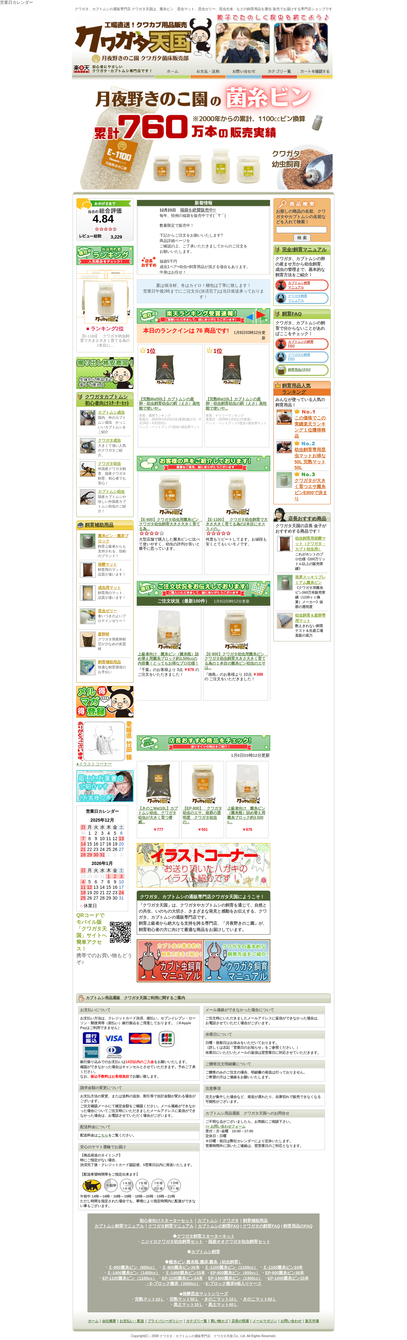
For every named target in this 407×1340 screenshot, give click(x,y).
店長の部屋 (240, 1321)
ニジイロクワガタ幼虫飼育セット (172, 1241)
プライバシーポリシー (165, 1321)
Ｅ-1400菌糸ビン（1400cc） (133, 1272)
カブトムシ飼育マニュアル (119, 1226)
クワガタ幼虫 (109, 463)
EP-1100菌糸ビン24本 (182, 1278)
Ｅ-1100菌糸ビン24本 (283, 1267)
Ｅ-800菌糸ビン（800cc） (132, 1267)
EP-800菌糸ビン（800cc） (235, 1272)
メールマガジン (264, 1321)
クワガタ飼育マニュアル (171, 1226)
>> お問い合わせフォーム (225, 1126)
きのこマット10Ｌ (221, 1299)
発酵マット (107, 564)
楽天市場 (312, 1321)
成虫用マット (109, 587)
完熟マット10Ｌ (149, 1299)
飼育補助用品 (99, 525)
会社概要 (109, 1321)
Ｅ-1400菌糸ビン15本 (185, 1272)
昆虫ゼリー (107, 611)
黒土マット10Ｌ (188, 1304)
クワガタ (230, 1220)
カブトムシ (207, 1220)
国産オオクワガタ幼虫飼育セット (239, 1241)
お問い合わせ (290, 1321)
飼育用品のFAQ (299, 369)
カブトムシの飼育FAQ (218, 1226)
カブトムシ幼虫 (111, 491)
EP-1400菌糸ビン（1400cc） (235, 1278)
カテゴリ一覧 (196, 1321)
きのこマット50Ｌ (259, 1299)
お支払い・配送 (132, 1321)
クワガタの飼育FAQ (261, 1226)
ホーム (93, 1321)
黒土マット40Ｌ (223, 1304)
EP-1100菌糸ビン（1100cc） (129, 1278)
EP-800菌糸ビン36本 (284, 1272)
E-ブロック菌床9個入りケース (234, 1283)
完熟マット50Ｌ (184, 1299)
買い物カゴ (219, 1321)
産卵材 (103, 634)
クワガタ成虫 (109, 440)
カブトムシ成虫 (111, 412)
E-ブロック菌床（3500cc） (175, 1283)
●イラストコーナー (105, 762)
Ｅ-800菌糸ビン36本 (181, 1267)
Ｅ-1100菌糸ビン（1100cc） (231, 1267)
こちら (103, 1135)
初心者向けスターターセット (166, 1220)
